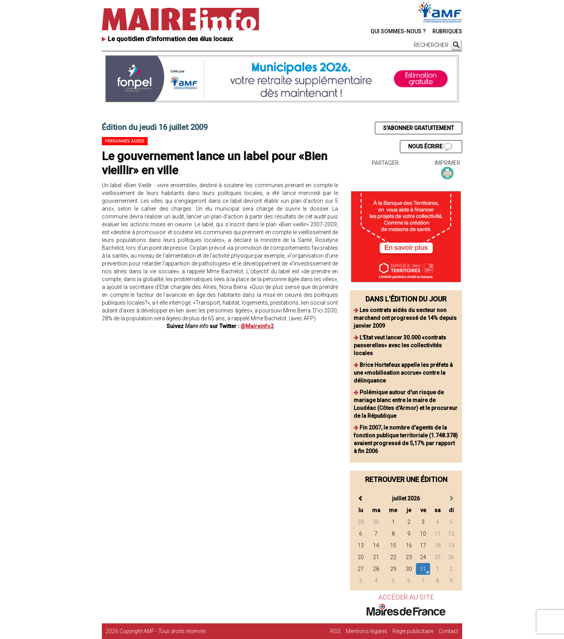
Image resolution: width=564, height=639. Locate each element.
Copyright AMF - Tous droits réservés (162, 631)
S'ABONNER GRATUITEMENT (418, 128)
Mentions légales (366, 631)
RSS (335, 631)
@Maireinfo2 (257, 326)
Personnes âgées (125, 141)
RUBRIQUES (447, 31)
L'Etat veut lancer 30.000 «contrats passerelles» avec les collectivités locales (400, 345)
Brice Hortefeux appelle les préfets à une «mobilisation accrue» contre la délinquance (403, 373)
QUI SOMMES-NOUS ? (398, 31)
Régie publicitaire (413, 631)
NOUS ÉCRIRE (430, 147)
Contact (448, 631)
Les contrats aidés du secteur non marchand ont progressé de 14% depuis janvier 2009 (405, 318)
